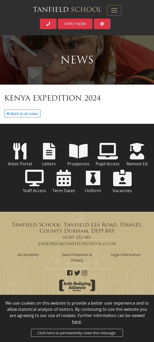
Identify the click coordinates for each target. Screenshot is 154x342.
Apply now (75, 23)
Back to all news (22, 113)
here (76, 321)
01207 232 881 (77, 238)
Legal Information (126, 254)
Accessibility (28, 254)
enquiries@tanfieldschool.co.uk (77, 244)
